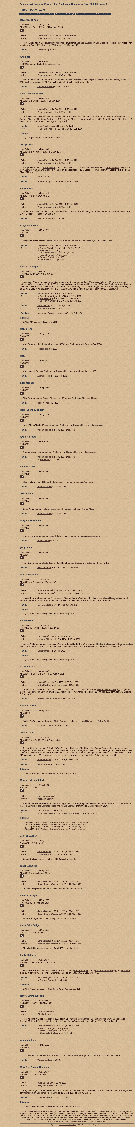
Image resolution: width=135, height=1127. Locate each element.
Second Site (72, 1125)
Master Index (49, 14)
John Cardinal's (64, 1125)
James (43, 35)
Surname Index (36, 14)
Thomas (71, 241)
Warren (51, 1055)
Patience (45, 593)
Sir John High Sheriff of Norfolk (59, 813)
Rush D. (47, 1028)
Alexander (112, 286)
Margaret (90, 398)
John (102, 211)
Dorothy (46, 259)
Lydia (44, 685)
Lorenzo (45, 1011)
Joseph (73, 80)
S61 (27, 614)
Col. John (86, 43)
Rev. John (48, 296)
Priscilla (44, 38)
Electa (48, 563)
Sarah (49, 167)
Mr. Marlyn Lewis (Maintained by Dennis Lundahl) (75, 1121)
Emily (44, 854)
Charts (58, 14)
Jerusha (44, 639)
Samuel (46, 257)
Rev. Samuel (30, 170)
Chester (120, 1090)
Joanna (47, 980)
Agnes (98, 425)
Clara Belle (49, 1033)
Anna (88, 241)
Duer (44, 1083)
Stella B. (48, 1031)
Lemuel (74, 563)
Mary (46, 298)
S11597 (28, 138)
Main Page (24, 14)
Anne (110, 117)
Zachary (42, 371)
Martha (77, 211)
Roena (101, 748)
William (88, 282)
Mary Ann (44, 1086)
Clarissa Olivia (56, 721)
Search (79, 14)
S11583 (28, 822)
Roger (55, 536)
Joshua (26, 119)
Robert (49, 398)
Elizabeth (55, 43)
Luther (104, 644)
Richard (50, 482)
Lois (125, 971)
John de (45, 796)
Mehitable (45, 119)
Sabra (92, 563)
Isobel (124, 282)
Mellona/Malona (108, 689)
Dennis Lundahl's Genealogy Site (97, 14)
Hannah (46, 255)
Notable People (69, 14)
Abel (44, 590)
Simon (44, 852)
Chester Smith (106, 971)
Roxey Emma (47, 884)
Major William (100, 80)
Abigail (46, 250)
